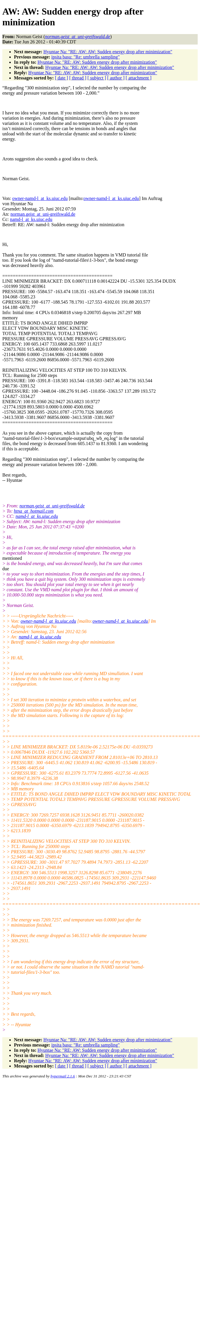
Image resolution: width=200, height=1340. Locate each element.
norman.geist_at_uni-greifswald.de (42, 214)
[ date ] (61, 77)
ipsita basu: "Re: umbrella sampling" (85, 56)
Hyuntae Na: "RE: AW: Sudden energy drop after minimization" (97, 62)
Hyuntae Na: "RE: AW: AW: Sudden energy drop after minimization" (107, 51)
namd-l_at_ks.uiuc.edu (31, 219)
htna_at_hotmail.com (33, 511)
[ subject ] (97, 77)
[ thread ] (77, 77)
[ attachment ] (138, 77)
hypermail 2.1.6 (63, 1076)
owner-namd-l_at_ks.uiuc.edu (40, 198)
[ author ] (116, 77)
